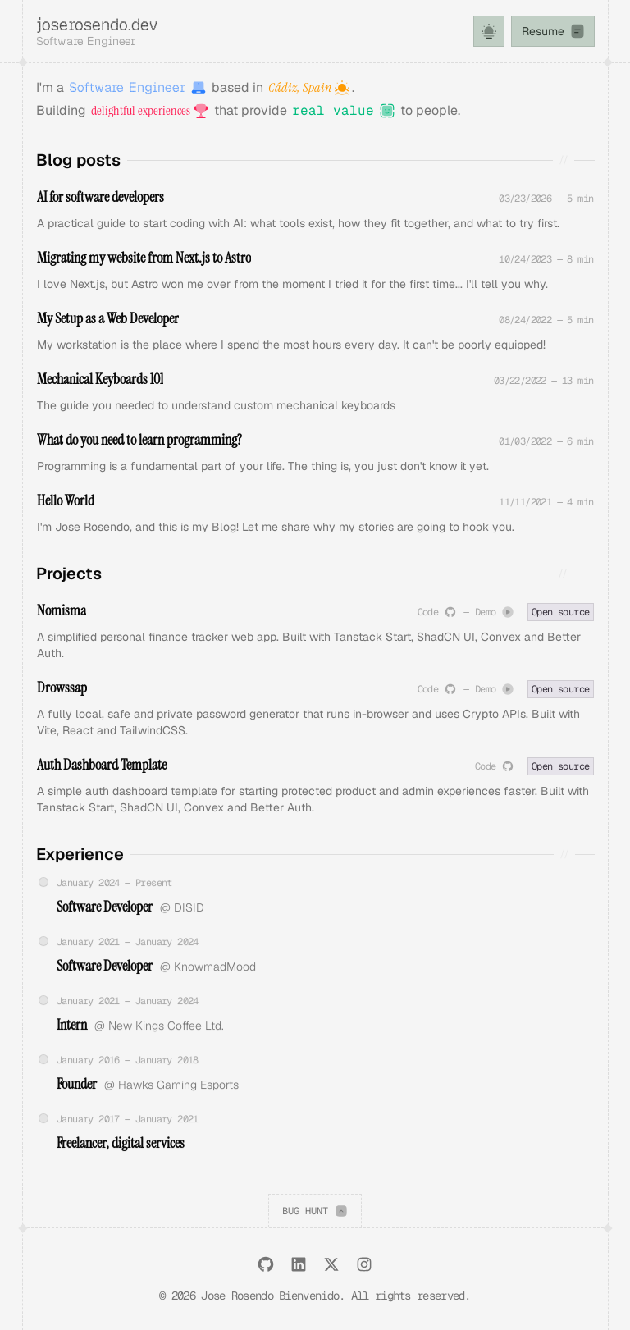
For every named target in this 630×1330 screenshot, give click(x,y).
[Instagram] (364, 1264)
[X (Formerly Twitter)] (331, 1264)
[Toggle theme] (488, 31)
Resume (554, 31)
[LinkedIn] (298, 1264)
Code (437, 612)
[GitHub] (266, 1264)
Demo (494, 612)
